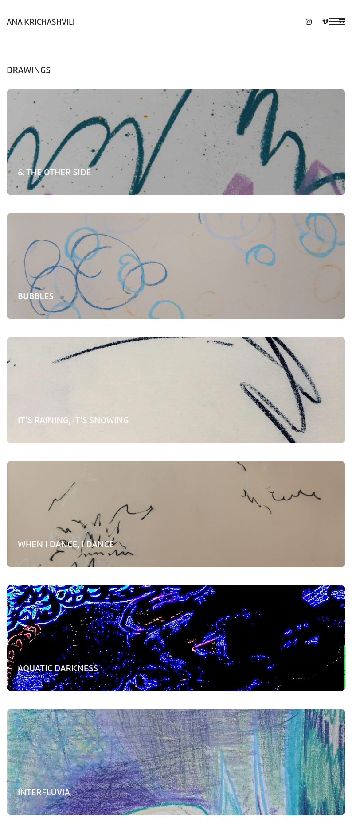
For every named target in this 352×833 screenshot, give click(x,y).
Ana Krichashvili (41, 21)
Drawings (29, 70)
